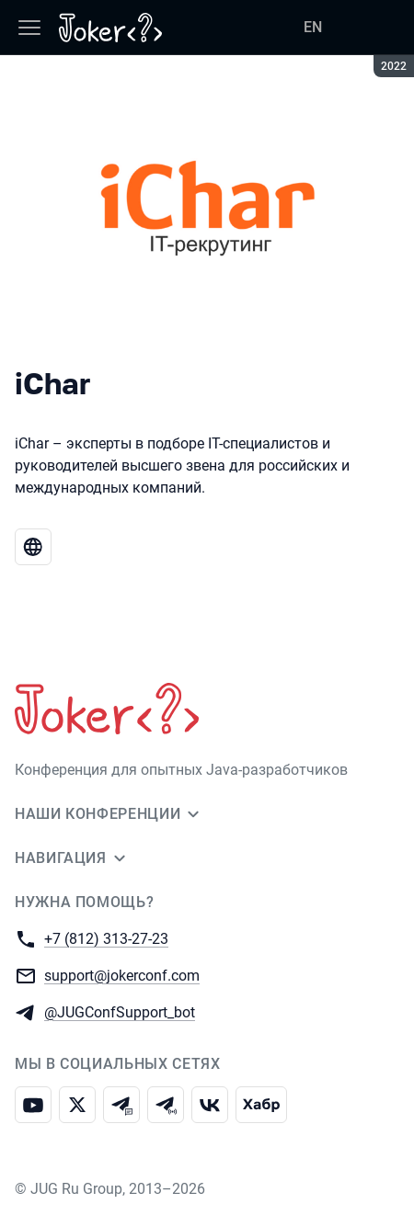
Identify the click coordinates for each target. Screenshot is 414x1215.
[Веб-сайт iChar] (33, 546)
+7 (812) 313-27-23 (106, 938)
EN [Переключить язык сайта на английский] (313, 27)
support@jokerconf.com (122, 974)
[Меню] (29, 27)
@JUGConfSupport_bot (119, 1011)
